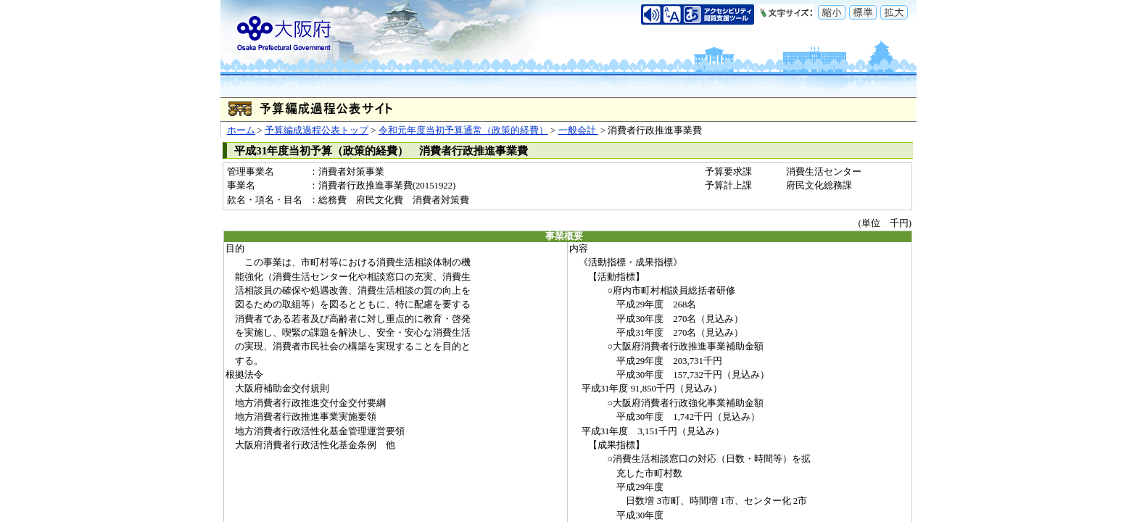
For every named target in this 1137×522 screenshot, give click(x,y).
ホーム (241, 130)
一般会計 (578, 130)
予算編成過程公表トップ (316, 130)
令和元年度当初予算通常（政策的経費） (463, 130)
